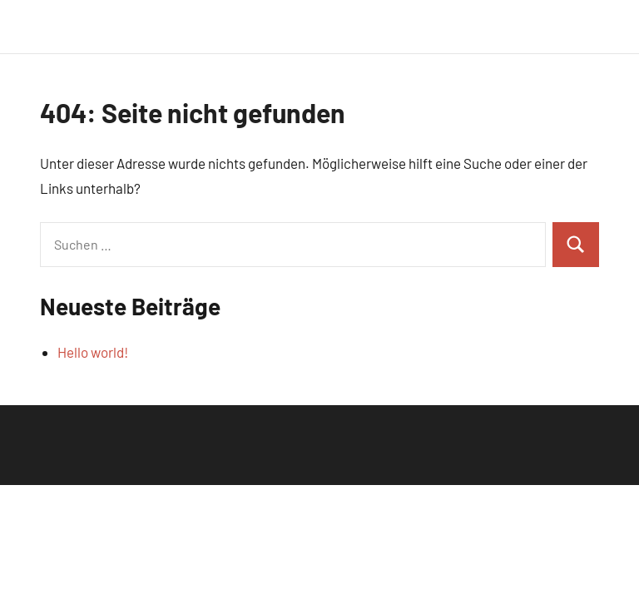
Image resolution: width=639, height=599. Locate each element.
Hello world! (92, 352)
